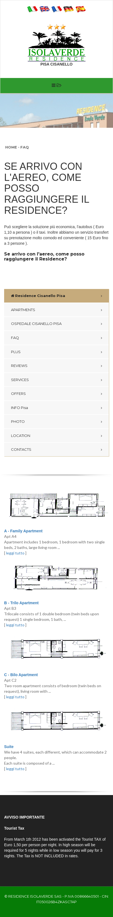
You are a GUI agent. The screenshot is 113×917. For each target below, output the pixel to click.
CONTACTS (21, 449)
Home (11, 147)
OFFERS (18, 393)
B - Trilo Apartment (21, 603)
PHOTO (18, 421)
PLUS (16, 352)
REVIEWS (19, 365)
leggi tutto (15, 553)
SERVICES (20, 379)
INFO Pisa (19, 407)
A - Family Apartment (23, 531)
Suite (8, 746)
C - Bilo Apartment (21, 675)
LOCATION (20, 435)
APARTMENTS (23, 310)
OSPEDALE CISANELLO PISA (36, 323)
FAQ (24, 147)
